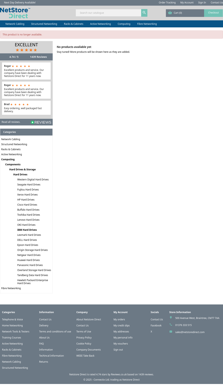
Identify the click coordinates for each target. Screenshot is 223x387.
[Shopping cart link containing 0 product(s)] (194, 13)
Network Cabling (14, 24)
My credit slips (121, 325)
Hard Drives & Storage (22, 169)
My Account (187, 2)
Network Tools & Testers (15, 331)
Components (13, 164)
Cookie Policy (83, 343)
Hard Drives (20, 174)
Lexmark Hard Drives (29, 235)
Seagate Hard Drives (28, 184)
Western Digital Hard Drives (33, 179)
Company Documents (88, 349)
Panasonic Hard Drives (30, 265)
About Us (44, 337)
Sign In (202, 2)
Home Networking (12, 325)
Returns (43, 361)
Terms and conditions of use (55, 331)
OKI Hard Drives (26, 225)
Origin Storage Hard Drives (32, 250)
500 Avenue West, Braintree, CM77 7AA (197, 318)
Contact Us (217, 2)
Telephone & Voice (12, 319)
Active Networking (100, 24)
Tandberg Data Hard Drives (32, 275)
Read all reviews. (11, 121)
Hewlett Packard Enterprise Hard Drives (32, 281)
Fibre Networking (147, 24)
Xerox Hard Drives (27, 194)
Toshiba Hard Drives (28, 214)
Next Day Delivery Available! (20, 2)
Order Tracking (167, 2)
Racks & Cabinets (73, 24)
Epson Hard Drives (27, 245)
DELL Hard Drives (27, 240)
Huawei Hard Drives (28, 260)
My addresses (121, 331)
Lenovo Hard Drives (28, 219)
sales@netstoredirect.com (190, 332)
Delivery (43, 325)
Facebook (156, 325)
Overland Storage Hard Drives (34, 270)
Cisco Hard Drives (27, 204)
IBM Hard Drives (27, 230)
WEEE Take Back (85, 355)
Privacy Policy (84, 337)
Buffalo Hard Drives (28, 209)
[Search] (111, 13)
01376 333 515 (183, 325)
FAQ (41, 343)
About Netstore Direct (88, 319)
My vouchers (120, 343)
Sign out (118, 349)
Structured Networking (44, 24)
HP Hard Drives (26, 199)
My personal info (123, 337)
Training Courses (11, 337)
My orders (119, 319)
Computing (124, 24)
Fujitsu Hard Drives (28, 189)
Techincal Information (51, 355)
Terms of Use (83, 331)
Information (46, 349)
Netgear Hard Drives (28, 255)
